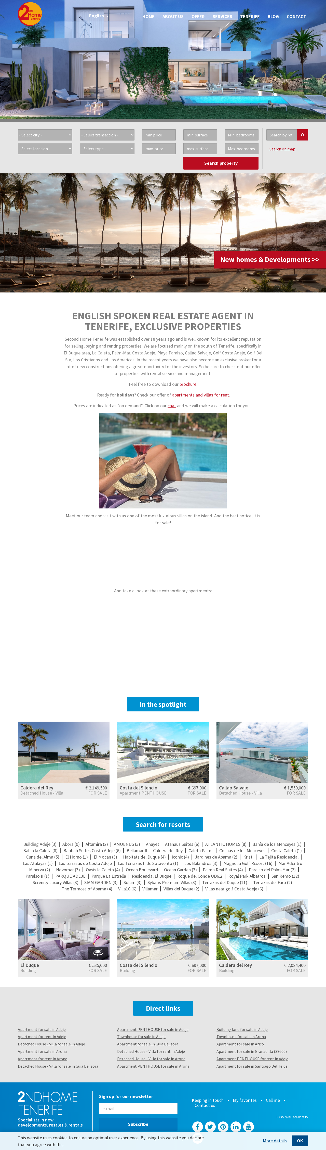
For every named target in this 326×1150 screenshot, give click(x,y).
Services (222, 16)
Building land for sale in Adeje (242, 1029)
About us (173, 16)
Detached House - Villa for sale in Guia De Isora (58, 1066)
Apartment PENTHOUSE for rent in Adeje (252, 1058)
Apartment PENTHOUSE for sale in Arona (153, 1066)
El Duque (29, 965)
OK (300, 1141)
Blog (273, 16)
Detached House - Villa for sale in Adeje (51, 1043)
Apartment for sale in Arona (42, 1051)
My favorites (245, 1100)
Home (148, 16)
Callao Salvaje (233, 788)
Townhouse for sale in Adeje (141, 1036)
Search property (221, 163)
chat (172, 405)
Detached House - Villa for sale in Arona (151, 1058)
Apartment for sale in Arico (240, 1043)
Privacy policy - (284, 1117)
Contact (296, 16)
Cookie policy (300, 1117)
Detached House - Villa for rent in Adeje (151, 1051)
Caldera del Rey (36, 788)
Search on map (282, 148)
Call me (273, 1100)
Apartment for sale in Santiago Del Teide (252, 1066)
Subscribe (138, 1124)
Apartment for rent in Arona (42, 1058)
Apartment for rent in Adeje (42, 1036)
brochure (188, 384)
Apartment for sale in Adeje (42, 1029)
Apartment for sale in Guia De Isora (147, 1043)
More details (275, 1140)
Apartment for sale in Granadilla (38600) (251, 1051)
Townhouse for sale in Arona (241, 1036)
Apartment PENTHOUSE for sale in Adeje (152, 1029)
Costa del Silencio (138, 788)
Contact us (205, 1105)
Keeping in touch (208, 1100)
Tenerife (250, 16)
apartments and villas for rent (200, 395)
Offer (198, 16)
